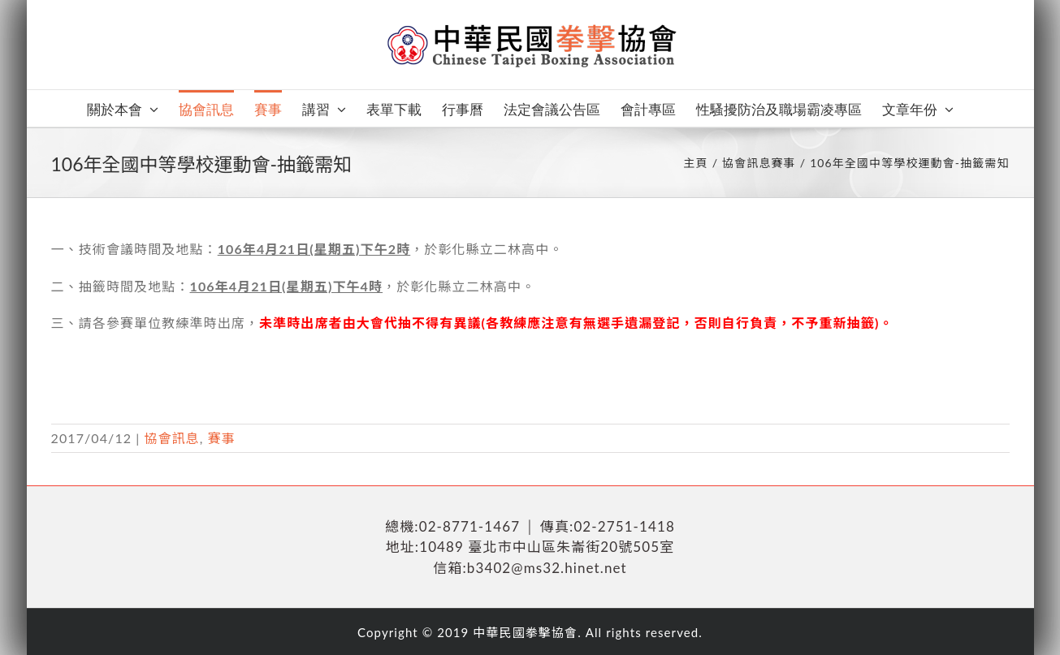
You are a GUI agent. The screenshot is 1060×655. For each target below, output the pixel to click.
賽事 (222, 438)
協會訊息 (171, 438)
